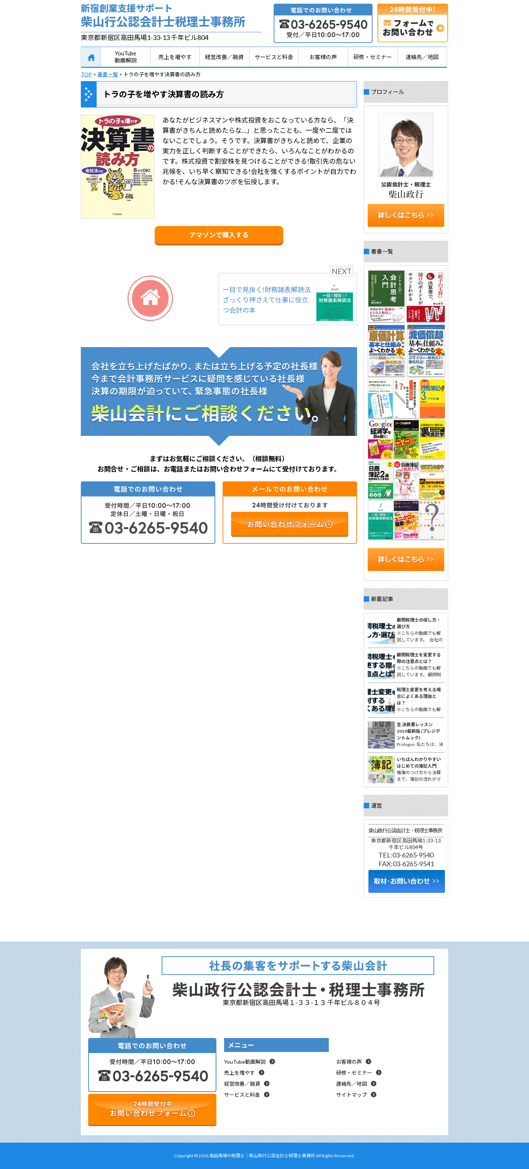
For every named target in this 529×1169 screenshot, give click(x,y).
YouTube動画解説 (126, 56)
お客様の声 (323, 57)
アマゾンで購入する (219, 235)
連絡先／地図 (422, 57)
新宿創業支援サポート (171, 17)
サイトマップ (351, 1095)
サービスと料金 (274, 57)
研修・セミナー (372, 57)
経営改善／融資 (224, 57)
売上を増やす (174, 57)
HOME (91, 57)
